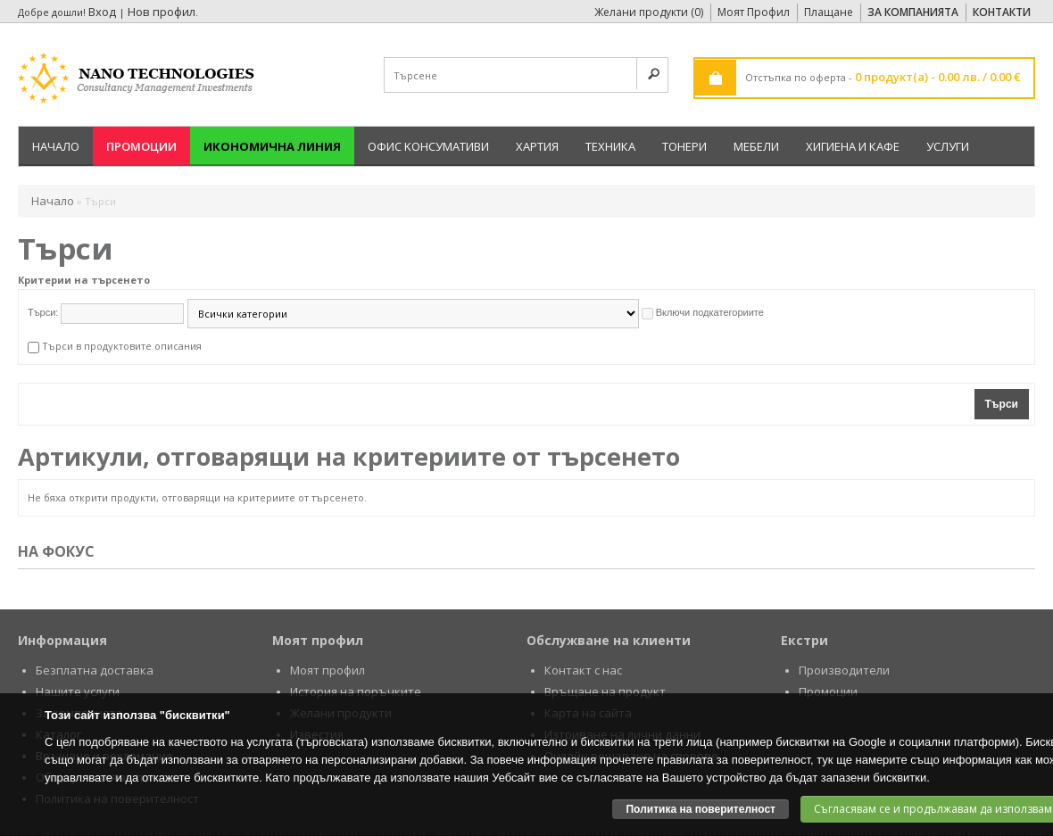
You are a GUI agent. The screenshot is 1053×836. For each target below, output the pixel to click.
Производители (844, 670)
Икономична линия (272, 146)
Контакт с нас (583, 670)
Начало (55, 146)
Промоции (141, 146)
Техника (610, 146)
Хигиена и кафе (853, 146)
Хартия (537, 146)
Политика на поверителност (700, 809)
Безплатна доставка (94, 670)
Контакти (1002, 12)
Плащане (828, 12)
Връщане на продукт (605, 691)
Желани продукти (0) (648, 12)
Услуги (947, 146)
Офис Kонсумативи (428, 146)
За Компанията (912, 12)
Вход (102, 12)
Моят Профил (753, 12)
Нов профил (161, 12)
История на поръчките (355, 691)
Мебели (756, 146)
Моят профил (327, 670)
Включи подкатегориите (710, 312)
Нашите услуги (78, 691)
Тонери (684, 146)
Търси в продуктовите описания (122, 345)
